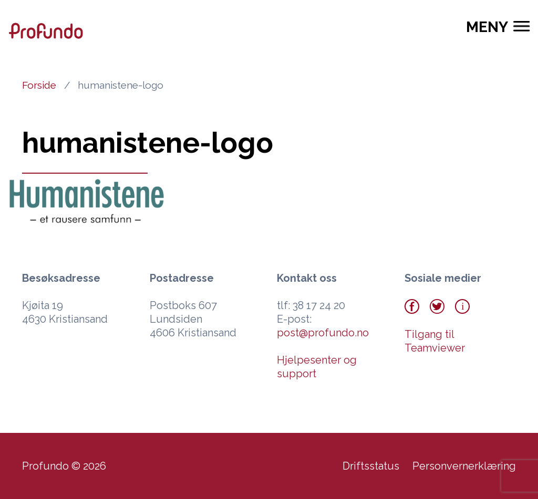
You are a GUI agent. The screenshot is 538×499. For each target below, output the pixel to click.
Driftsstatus (371, 466)
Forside (39, 85)
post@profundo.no (323, 332)
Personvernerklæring (464, 466)
